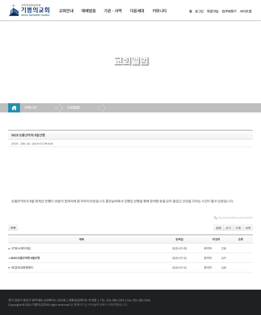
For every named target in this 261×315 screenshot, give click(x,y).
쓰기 (228, 227)
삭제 (248, 227)
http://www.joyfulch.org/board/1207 (235, 217)
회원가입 (213, 11)
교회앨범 (73, 108)
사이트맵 (245, 11)
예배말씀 (88, 10)
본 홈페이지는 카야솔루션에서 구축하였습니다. (99, 304)
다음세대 (137, 10)
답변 (218, 227)
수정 (238, 227)
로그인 (199, 11)
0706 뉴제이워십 (21, 248)
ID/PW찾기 (229, 11)
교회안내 (66, 10)
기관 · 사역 (113, 10)
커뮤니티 (159, 10)
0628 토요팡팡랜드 (22, 267)
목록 (13, 227)
